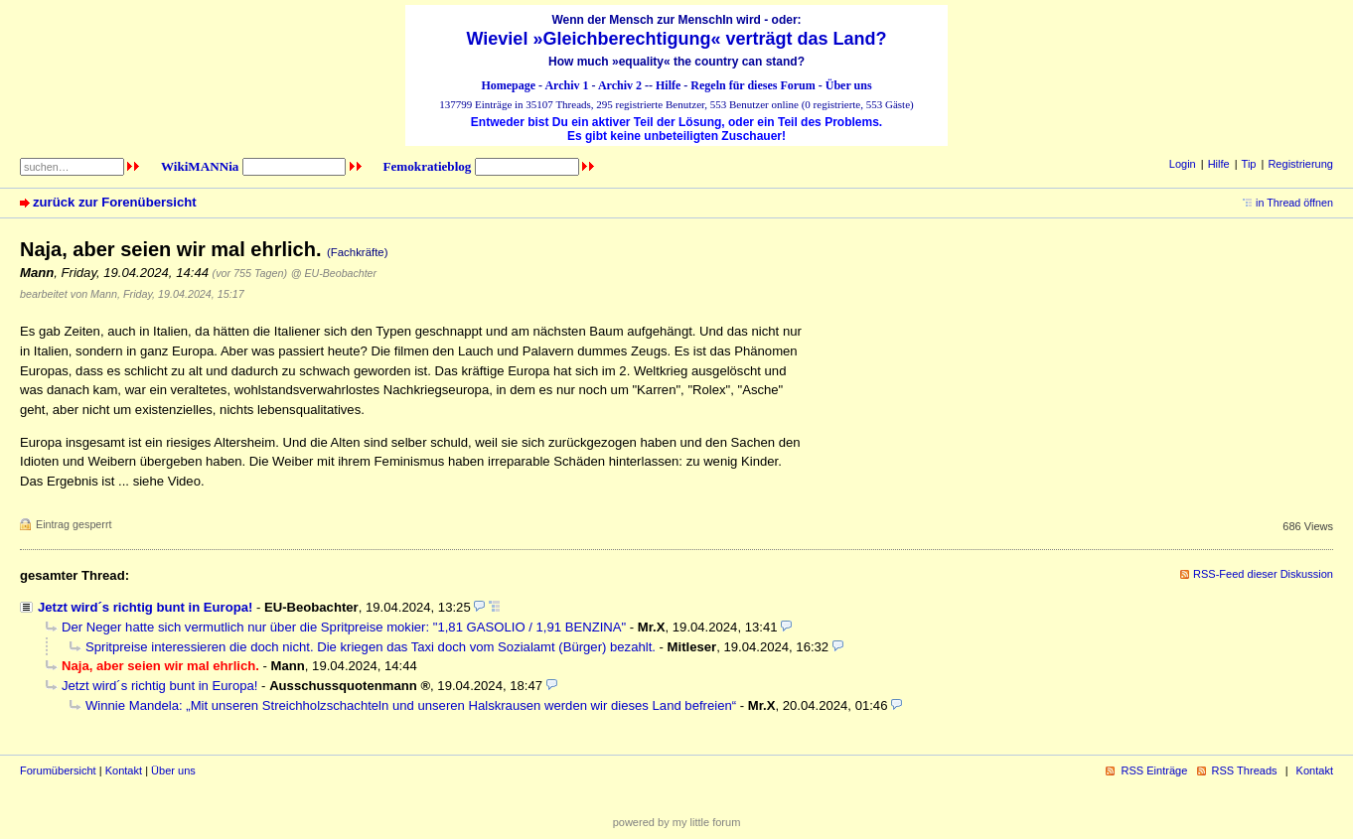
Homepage (508, 85)
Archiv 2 (620, 85)
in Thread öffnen (1294, 203)
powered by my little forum (677, 822)
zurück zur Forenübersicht (115, 202)
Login (1182, 164)
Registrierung (1300, 164)
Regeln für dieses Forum (752, 85)
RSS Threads (1245, 770)
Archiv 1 (566, 85)
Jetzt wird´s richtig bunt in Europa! (145, 607)
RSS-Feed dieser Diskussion (1263, 574)
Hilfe (668, 85)
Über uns (849, 85)
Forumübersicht (58, 770)
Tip (1249, 164)
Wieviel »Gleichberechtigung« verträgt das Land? (677, 39)
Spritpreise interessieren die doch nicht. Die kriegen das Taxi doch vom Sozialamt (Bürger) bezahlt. (370, 646)
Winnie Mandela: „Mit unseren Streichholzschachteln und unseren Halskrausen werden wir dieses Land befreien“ (410, 705)
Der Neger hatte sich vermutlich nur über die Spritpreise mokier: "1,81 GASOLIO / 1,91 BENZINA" (344, 627)
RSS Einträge (1154, 770)
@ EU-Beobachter (333, 273)
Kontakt (123, 770)
